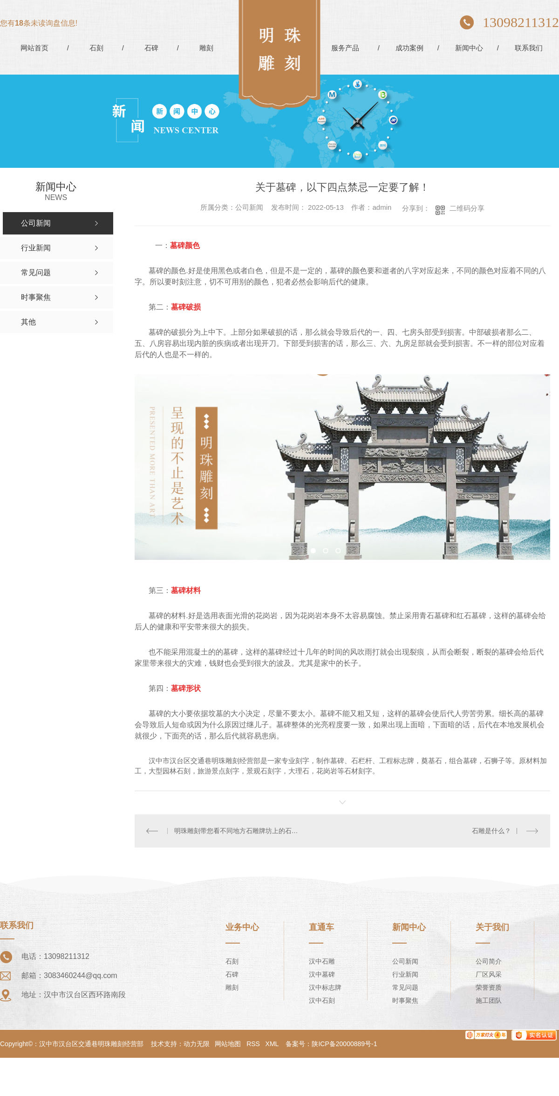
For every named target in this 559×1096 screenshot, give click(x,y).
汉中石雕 (322, 961)
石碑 (151, 48)
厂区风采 (489, 974)
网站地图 (228, 1043)
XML (272, 1043)
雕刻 (206, 48)
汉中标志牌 (325, 987)
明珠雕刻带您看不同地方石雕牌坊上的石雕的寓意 (238, 830)
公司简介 (489, 961)
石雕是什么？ (491, 830)
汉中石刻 (322, 1000)
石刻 (96, 48)
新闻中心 (469, 48)
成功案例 (409, 48)
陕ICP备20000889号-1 (344, 1043)
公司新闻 (405, 961)
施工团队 (489, 1000)
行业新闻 (405, 974)
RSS (253, 1043)
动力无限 (197, 1043)
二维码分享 (467, 208)
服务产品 (345, 48)
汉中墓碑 (322, 974)
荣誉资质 (489, 987)
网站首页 (34, 48)
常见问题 (405, 987)
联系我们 (529, 48)
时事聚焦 (405, 1000)
